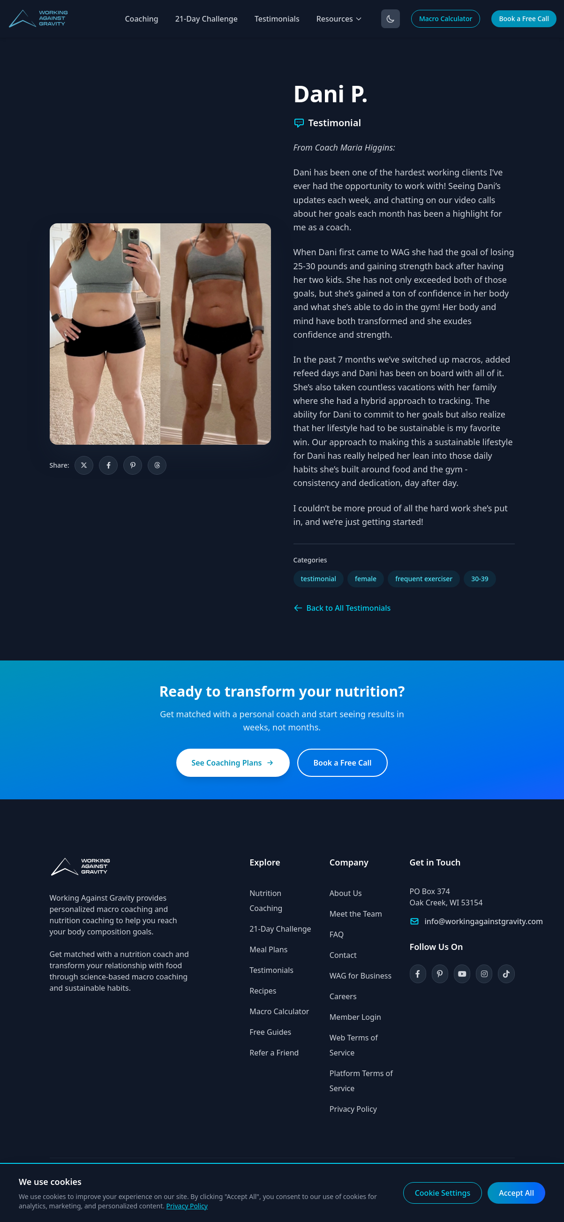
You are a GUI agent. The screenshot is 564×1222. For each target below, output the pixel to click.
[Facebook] (418, 973)
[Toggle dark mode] (390, 18)
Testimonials (277, 19)
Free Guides (270, 1032)
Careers (343, 996)
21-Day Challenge (206, 19)
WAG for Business (360, 976)
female (365, 578)
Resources (339, 19)
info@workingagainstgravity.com (484, 921)
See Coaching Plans (233, 763)
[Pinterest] (440, 973)
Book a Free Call (524, 18)
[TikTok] (506, 973)
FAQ (337, 934)
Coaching (141, 19)
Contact (343, 955)
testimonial (319, 578)
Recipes (262, 991)
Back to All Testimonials (342, 608)
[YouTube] (462, 973)
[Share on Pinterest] (132, 465)
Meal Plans (268, 949)
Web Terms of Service (354, 1045)
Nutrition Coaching (265, 900)
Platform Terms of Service (361, 1080)
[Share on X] (84, 465)
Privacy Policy (353, 1109)
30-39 (480, 578)
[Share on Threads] (157, 465)
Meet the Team (356, 914)
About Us (346, 893)
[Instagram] (484, 973)
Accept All (516, 1193)
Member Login (355, 1017)
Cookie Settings (443, 1193)
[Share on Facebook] (108, 465)
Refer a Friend (274, 1052)
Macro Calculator (446, 18)
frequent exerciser (423, 578)
